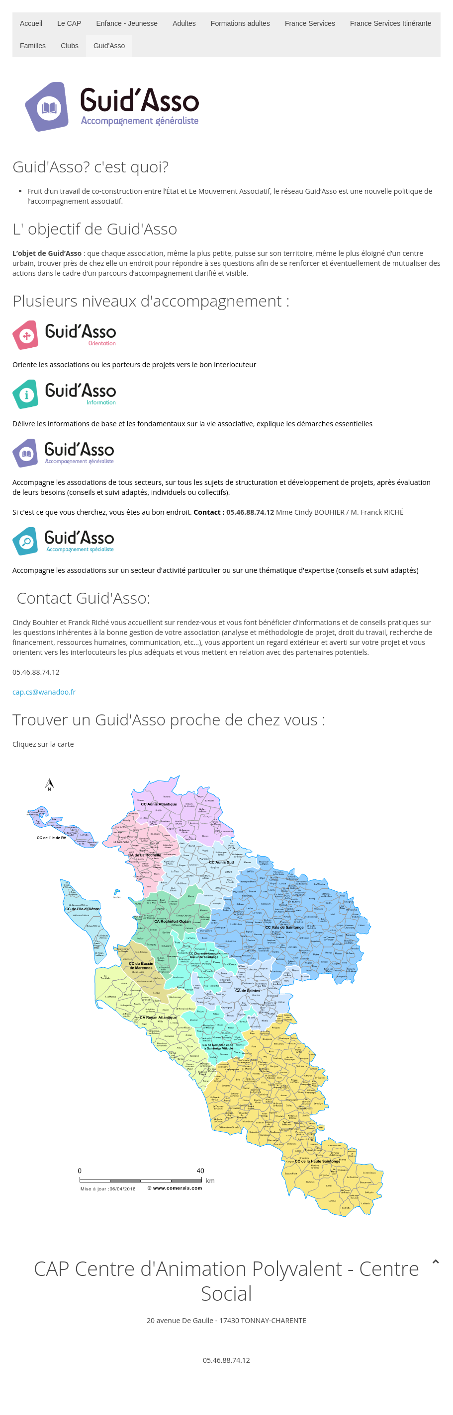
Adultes (184, 23)
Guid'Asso (109, 46)
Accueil (31, 23)
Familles (33, 46)
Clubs (70, 46)
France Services (310, 23)
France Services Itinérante (390, 23)
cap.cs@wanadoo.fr (44, 692)
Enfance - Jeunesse (127, 23)
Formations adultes (240, 23)
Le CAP (69, 23)
